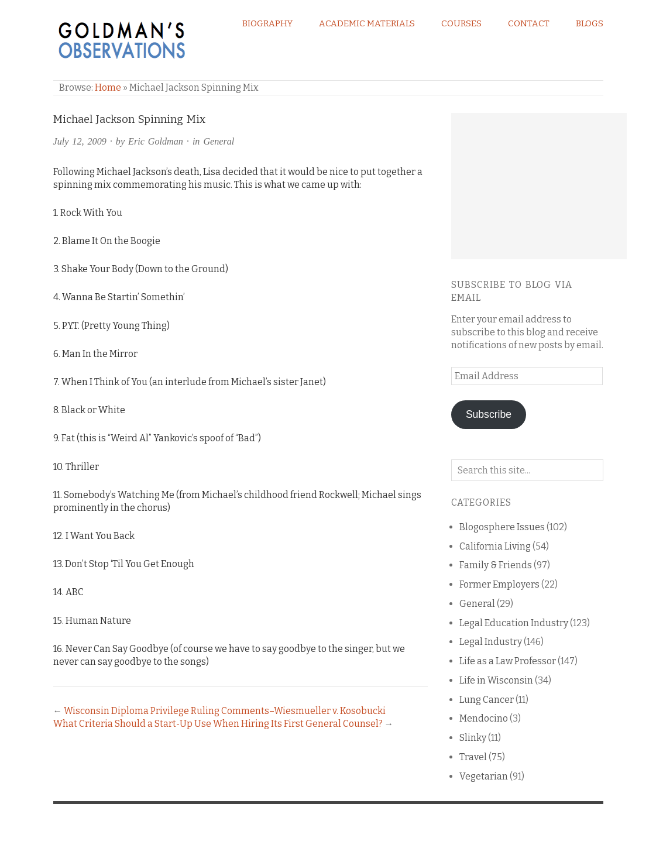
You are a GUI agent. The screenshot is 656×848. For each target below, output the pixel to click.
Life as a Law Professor (507, 661)
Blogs (589, 23)
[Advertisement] (539, 186)
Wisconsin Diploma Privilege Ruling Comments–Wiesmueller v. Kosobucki (225, 710)
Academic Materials (367, 23)
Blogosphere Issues (502, 527)
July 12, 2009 (80, 141)
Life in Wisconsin (496, 680)
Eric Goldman (155, 141)
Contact (528, 23)
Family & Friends (495, 565)
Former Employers (499, 584)
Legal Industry (490, 641)
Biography (267, 23)
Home (108, 87)
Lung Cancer (486, 699)
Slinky (472, 737)
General (218, 141)
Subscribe (488, 414)
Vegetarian (483, 776)
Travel (473, 757)
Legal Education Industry (513, 623)
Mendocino (483, 718)
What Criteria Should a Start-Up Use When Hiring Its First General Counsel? (218, 723)
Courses (461, 23)
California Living (495, 546)
